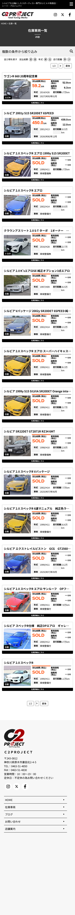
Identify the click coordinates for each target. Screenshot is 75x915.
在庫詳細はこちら (37, 103)
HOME (4, 23)
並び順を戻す (10, 59)
